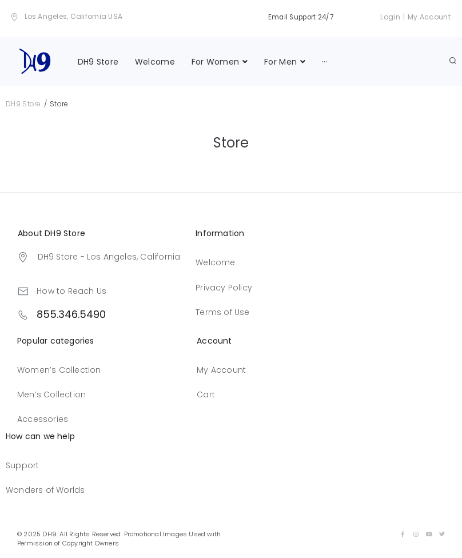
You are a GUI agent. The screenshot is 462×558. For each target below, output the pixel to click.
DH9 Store (23, 102)
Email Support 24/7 (298, 17)
